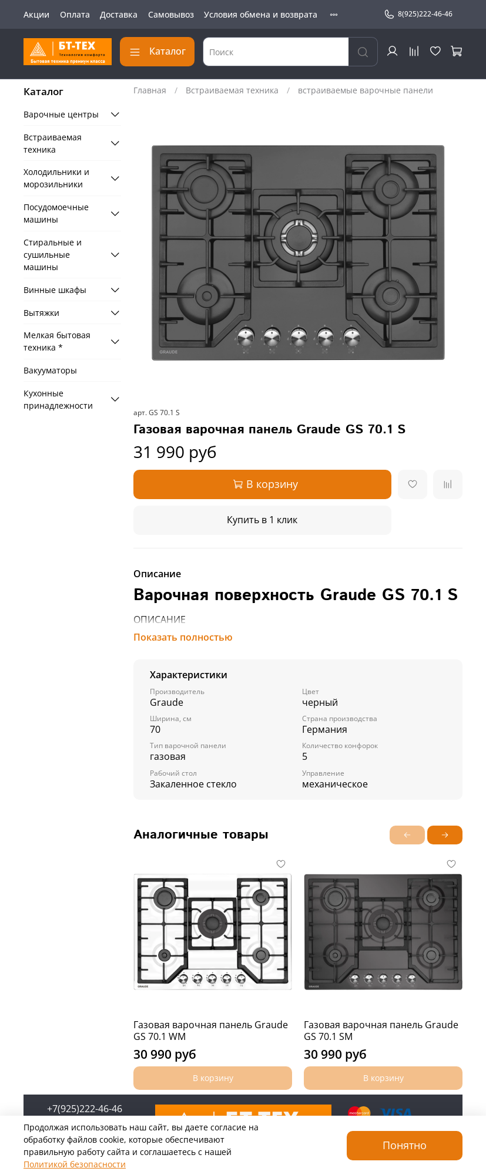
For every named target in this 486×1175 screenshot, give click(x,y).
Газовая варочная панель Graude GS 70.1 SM (381, 1030)
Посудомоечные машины (56, 213)
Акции (36, 14)
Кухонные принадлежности (58, 399)
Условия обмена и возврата (260, 14)
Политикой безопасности (75, 1164)
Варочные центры (61, 114)
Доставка (119, 14)
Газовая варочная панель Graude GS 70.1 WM (210, 1030)
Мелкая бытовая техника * (57, 341)
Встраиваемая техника (232, 90)
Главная (149, 90)
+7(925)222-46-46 (84, 1108)
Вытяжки (41, 312)
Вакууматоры (50, 370)
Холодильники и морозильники (56, 178)
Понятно (405, 1145)
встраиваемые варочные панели (365, 90)
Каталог (157, 51)
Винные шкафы (55, 289)
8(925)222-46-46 (418, 14)
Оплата (75, 14)
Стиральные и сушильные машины (53, 254)
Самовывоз (171, 14)
